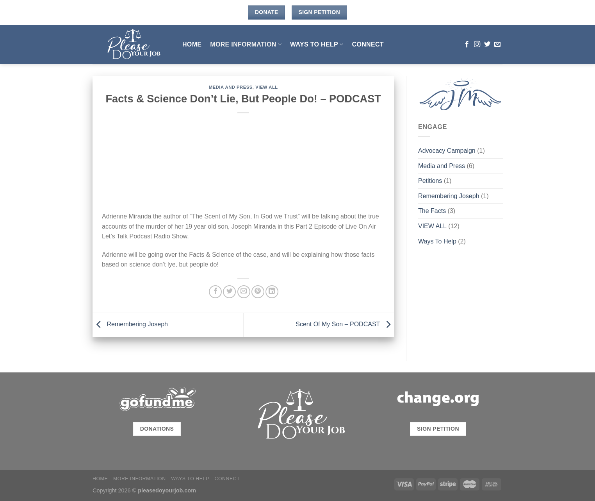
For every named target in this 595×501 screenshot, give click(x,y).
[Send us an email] (497, 44)
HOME (191, 44)
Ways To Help (317, 44)
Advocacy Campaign (447, 150)
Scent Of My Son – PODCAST (345, 324)
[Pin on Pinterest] (257, 291)
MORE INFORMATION (245, 44)
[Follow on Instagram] (477, 44)
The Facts (432, 211)
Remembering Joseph (130, 324)
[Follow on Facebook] (467, 44)
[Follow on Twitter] (487, 44)
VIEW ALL (266, 87)
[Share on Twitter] (229, 291)
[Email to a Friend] (243, 291)
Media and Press (231, 87)
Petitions (430, 180)
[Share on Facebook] (215, 291)
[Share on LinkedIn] (271, 291)
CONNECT (368, 44)
